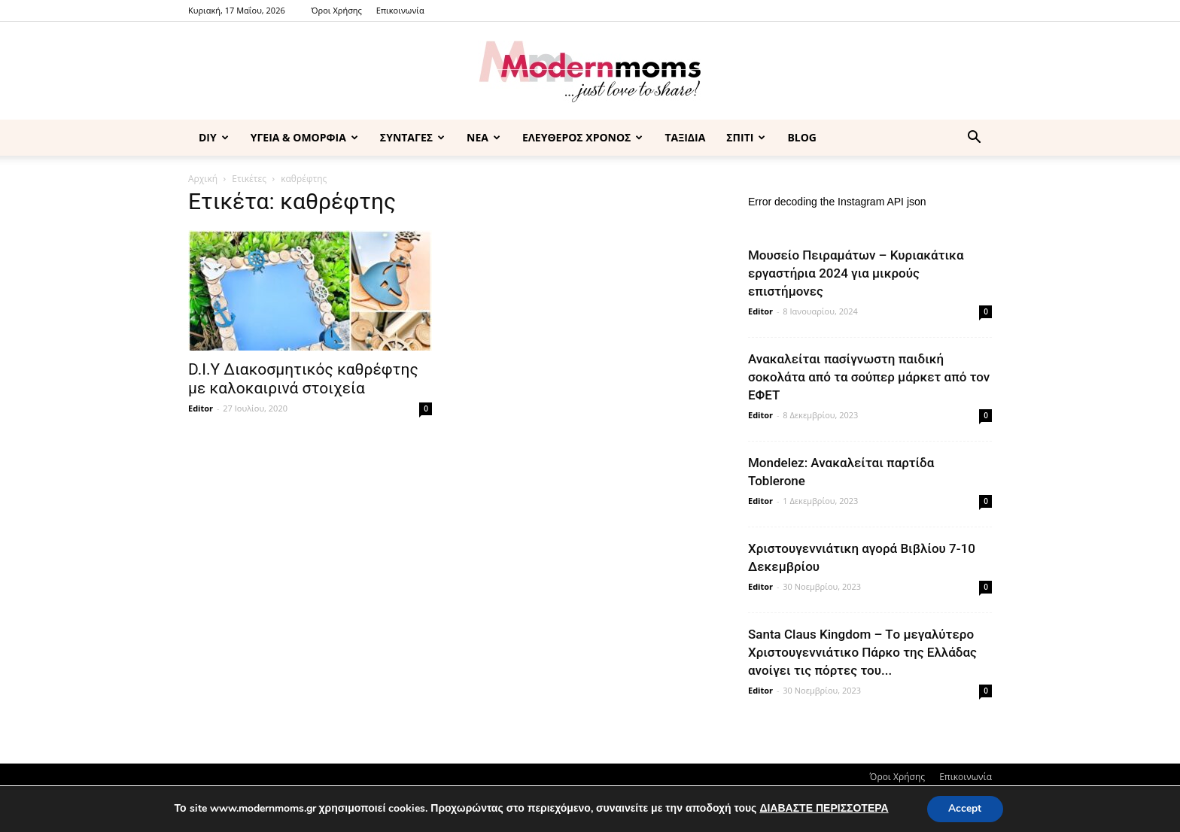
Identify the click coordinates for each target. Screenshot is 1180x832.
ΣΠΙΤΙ (745, 137)
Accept (964, 808)
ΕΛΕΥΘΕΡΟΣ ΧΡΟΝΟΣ (582, 137)
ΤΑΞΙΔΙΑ (685, 137)
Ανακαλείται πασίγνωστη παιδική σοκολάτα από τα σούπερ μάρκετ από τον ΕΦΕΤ (869, 376)
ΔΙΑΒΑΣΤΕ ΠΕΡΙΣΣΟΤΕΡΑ (823, 808)
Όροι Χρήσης (337, 10)
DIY (214, 137)
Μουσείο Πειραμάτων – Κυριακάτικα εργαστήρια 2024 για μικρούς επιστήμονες (856, 273)
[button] (974, 139)
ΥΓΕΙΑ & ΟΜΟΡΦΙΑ (304, 137)
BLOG (802, 137)
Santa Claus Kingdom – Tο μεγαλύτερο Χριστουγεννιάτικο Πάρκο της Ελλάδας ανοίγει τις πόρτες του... (862, 652)
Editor (200, 408)
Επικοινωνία (400, 10)
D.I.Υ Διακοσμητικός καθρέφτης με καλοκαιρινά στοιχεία (303, 378)
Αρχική (202, 178)
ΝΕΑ (483, 137)
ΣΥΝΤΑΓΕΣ (412, 137)
